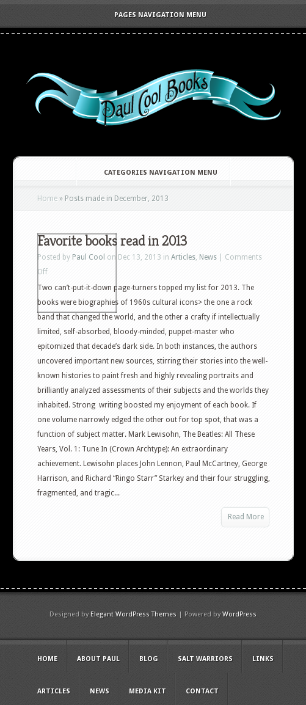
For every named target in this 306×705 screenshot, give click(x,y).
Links (263, 659)
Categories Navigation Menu (152, 173)
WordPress (239, 614)
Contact (202, 691)
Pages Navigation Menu (152, 15)
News (208, 257)
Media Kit (147, 691)
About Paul (98, 659)
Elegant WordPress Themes (133, 614)
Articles (183, 257)
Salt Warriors (205, 659)
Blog (148, 659)
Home (47, 198)
